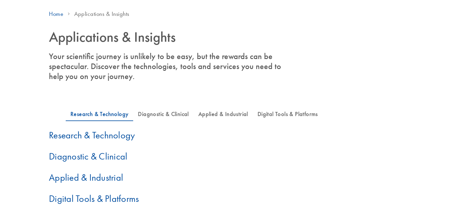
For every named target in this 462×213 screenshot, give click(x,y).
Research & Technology (92, 135)
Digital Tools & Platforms (94, 198)
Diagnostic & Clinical (88, 156)
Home (56, 13)
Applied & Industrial (86, 177)
